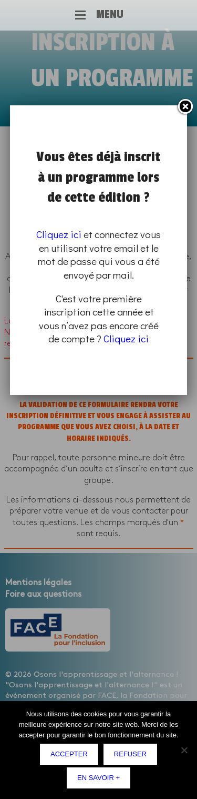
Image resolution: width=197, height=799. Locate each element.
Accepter (69, 754)
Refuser (130, 754)
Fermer (185, 107)
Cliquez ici (58, 234)
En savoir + (98, 778)
